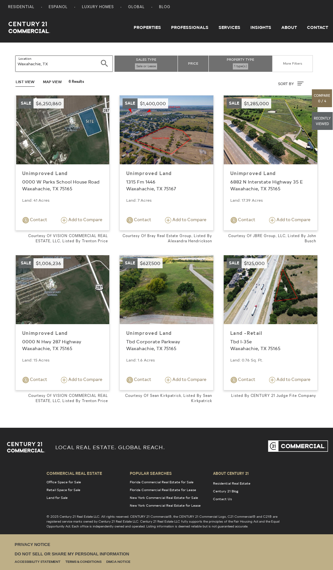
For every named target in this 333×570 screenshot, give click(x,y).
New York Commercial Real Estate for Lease (165, 505)
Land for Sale (57, 497)
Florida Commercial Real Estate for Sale (161, 482)
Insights (260, 27)
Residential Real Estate (231, 483)
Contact (317, 27)
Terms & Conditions (83, 562)
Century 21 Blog (225, 491)
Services (229, 27)
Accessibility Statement (37, 562)
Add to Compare (81, 220)
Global (136, 7)
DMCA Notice (118, 562)
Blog (164, 7)
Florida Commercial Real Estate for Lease (163, 490)
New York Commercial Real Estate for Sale (164, 497)
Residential (21, 7)
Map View (52, 81)
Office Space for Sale (64, 482)
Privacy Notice (32, 544)
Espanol (58, 7)
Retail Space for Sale (63, 490)
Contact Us (222, 499)
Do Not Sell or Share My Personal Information (72, 553)
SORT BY (291, 83)
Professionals (189, 27)
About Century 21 (231, 473)
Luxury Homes (98, 7)
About (289, 27)
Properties (147, 27)
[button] (322, 98)
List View (25, 81)
